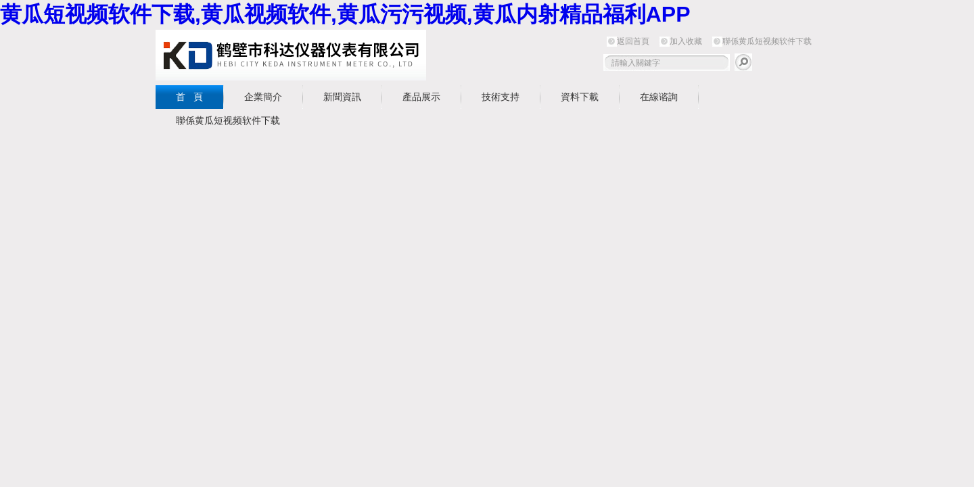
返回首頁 (633, 41)
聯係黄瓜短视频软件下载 (767, 41)
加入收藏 (686, 41)
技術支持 (500, 96)
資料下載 (580, 96)
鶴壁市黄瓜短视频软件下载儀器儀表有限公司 (291, 55)
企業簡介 (263, 96)
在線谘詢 (659, 96)
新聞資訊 (342, 96)
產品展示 (421, 96)
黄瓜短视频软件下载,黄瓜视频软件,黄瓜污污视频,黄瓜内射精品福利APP (345, 14)
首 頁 (189, 96)
